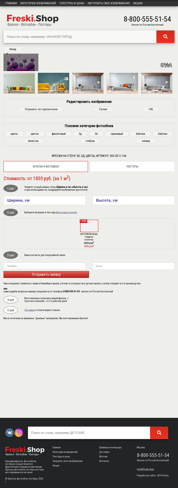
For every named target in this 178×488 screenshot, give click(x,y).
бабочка (162, 224)
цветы (14, 224)
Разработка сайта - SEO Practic (153, 475)
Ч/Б (151, 199)
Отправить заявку (46, 365)
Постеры (132, 257)
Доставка (29, 400)
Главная (11, 3)
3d (96, 224)
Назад (12, 49)
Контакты (104, 461)
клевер (146, 231)
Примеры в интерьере (110, 447)
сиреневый (117, 224)
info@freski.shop (145, 469)
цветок (35, 224)
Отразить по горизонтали (41, 199)
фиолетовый (59, 224)
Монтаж (103, 456)
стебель (90, 231)
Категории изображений (38, 3)
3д (80, 224)
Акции (138, 3)
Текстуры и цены (71, 3)
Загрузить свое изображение (109, 3)
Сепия (103, 199)
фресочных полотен (66, 303)
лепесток (33, 231)
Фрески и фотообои (46, 257)
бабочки (140, 224)
